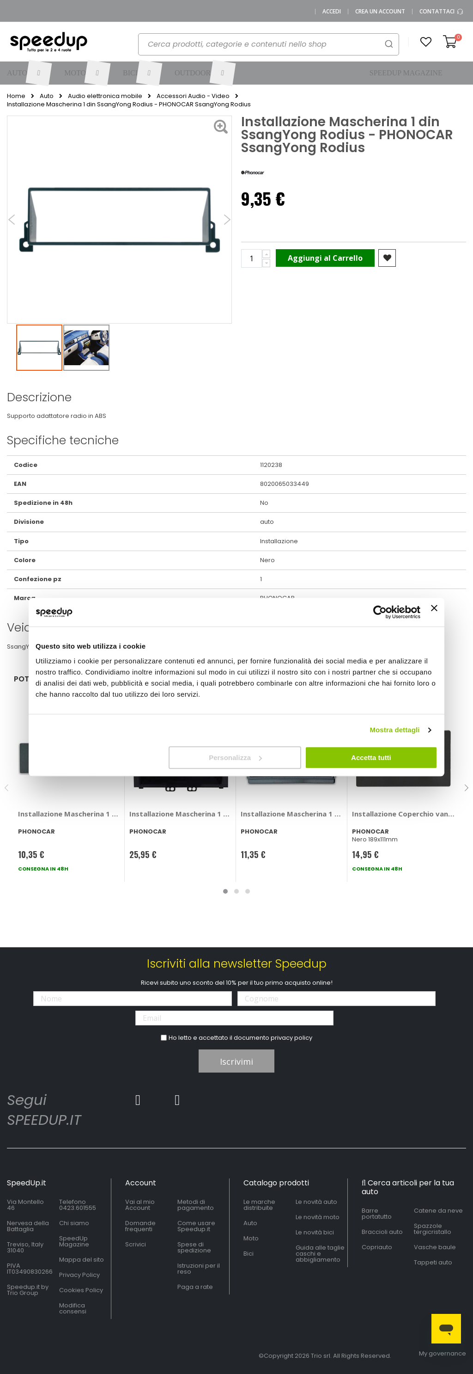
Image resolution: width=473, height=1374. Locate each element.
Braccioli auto (382, 1231)
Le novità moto (318, 1217)
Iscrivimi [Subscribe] (236, 1061)
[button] (426, 42)
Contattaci (441, 11)
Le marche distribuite (259, 1204)
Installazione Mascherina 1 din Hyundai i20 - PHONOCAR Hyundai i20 (180, 814)
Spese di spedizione (194, 1247)
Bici (248, 1253)
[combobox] (268, 44)
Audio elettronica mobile (105, 96)
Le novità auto (316, 1201)
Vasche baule (435, 1247)
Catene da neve (438, 1210)
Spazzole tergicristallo (432, 1228)
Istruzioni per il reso (198, 1268)
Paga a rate (195, 1286)
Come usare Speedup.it (196, 1226)
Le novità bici (315, 1232)
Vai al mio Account (140, 1204)
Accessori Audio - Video (193, 96)
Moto (251, 1238)
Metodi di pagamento (195, 1204)
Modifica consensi (72, 1308)
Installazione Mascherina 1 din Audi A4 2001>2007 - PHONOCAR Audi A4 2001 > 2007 (69, 814)
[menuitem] (29, 73)
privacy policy (291, 1037)
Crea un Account (380, 11)
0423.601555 (77, 1207)
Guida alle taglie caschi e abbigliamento (320, 1253)
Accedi (331, 11)
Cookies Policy (81, 1290)
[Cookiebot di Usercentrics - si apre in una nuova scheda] (380, 612)
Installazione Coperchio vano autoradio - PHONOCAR (403, 814)
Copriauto (377, 1247)
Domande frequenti (140, 1226)
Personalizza (235, 757)
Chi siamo (74, 1223)
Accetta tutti (371, 757)
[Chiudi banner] (434, 612)
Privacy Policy (79, 1274)
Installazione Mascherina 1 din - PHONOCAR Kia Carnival (292, 814)
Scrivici (135, 1244)
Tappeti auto (433, 1262)
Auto (47, 96)
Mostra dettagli (394, 730)
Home (16, 96)
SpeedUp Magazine (74, 1241)
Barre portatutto (377, 1213)
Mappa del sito (81, 1259)
